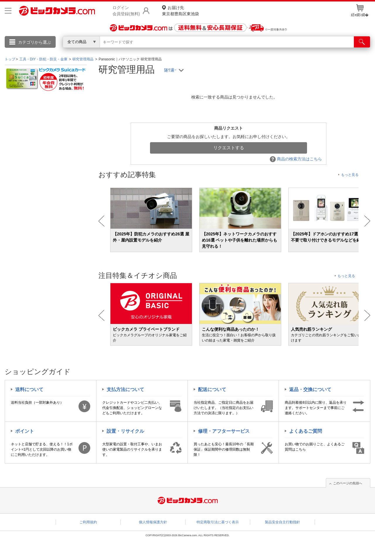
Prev (101, 221)
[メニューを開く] (8, 11)
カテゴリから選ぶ (34, 42)
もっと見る (350, 175)
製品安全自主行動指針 (282, 522)
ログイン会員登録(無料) (126, 10)
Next (367, 221)
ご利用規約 (88, 522)
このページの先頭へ (347, 483)
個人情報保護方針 (153, 522)
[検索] (362, 41)
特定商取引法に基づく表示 (218, 522)
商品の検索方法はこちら (296, 159)
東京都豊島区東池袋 (180, 10)
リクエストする (228, 147)
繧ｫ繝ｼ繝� (360, 10)
